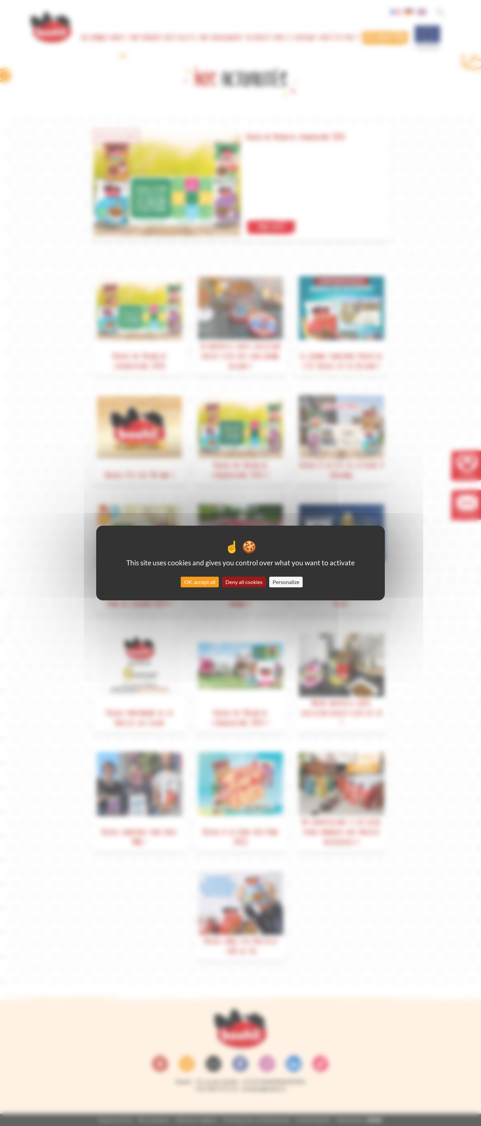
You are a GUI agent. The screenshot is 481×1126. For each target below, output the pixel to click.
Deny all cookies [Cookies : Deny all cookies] (244, 582)
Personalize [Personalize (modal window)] (286, 582)
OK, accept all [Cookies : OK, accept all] (199, 582)
